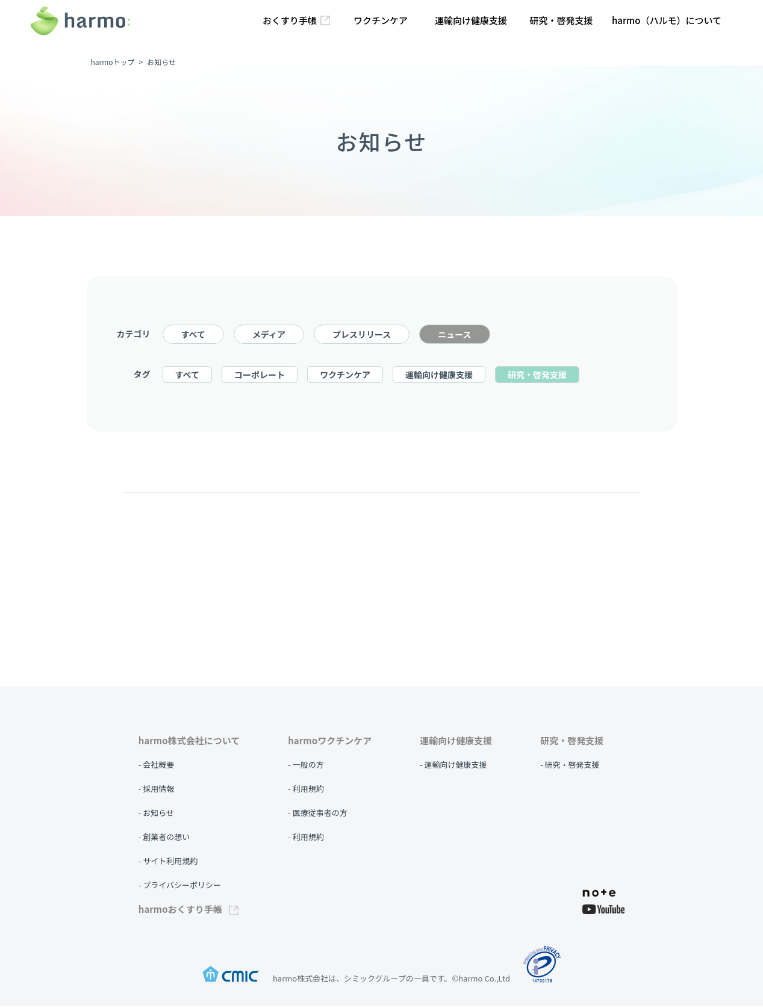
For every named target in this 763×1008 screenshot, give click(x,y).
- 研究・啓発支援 (569, 766)
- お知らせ (156, 814)
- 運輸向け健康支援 (453, 766)
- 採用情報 (156, 790)
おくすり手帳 (296, 20)
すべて (193, 336)
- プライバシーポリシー (180, 886)
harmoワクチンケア (330, 742)
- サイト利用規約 (168, 862)
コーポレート (259, 376)
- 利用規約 (305, 790)
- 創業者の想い (164, 838)
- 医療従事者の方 (317, 814)
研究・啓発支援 (561, 20)
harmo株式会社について (189, 742)
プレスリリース (361, 336)
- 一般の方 (305, 766)
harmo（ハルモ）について (666, 20)
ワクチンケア (380, 20)
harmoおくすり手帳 (188, 910)
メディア (268, 336)
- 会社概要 (156, 766)
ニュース (454, 336)
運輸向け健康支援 (471, 20)
